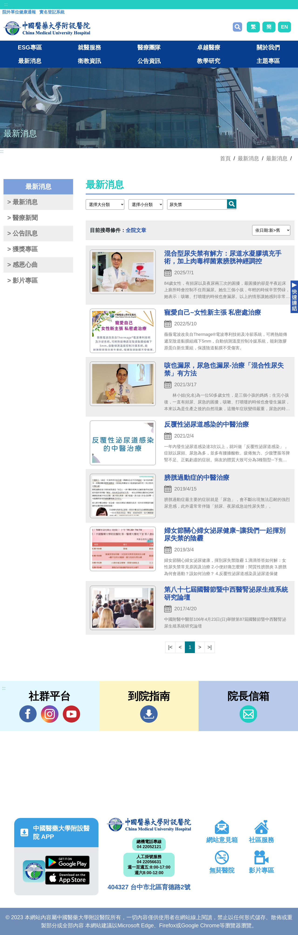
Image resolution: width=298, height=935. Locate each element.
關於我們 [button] (268, 47)
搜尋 (237, 27)
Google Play (67, 862)
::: (6, 4)
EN (284, 27)
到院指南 (149, 714)
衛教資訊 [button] (89, 61)
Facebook (28, 713)
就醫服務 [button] (89, 47)
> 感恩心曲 (22, 264)
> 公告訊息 (22, 233)
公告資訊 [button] (149, 61)
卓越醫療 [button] (208, 47)
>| (209, 647)
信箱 (248, 714)
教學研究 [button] (208, 61)
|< (170, 647)
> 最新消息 (22, 202)
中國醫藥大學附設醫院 (149, 824)
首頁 (225, 158)
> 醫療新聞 (22, 217)
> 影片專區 (22, 280)
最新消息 (277, 158)
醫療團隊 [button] (149, 47)
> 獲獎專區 (22, 249)
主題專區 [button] (268, 61)
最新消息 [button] (29, 61)
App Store (67, 878)
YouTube (71, 713)
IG (49, 714)
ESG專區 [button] (30, 47)
